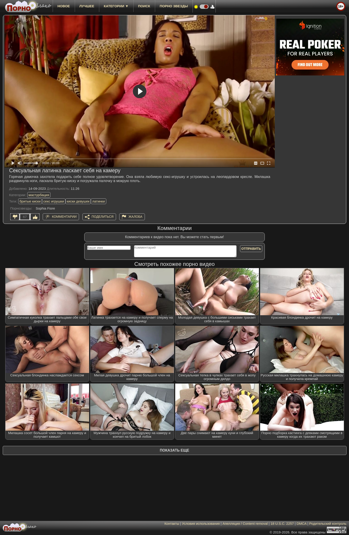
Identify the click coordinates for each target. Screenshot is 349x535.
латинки (98, 201)
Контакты (171, 523)
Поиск (144, 6)
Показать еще (174, 450)
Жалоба (135, 216)
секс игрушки (53, 201)
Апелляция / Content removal (245, 523)
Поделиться (103, 216)
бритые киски (30, 201)
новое (63, 6)
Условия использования (201, 523)
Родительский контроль (328, 523)
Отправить (251, 248)
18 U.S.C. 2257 (282, 523)
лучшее (86, 6)
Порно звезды (174, 6)
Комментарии (64, 216)
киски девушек (78, 201)
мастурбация (39, 195)
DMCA (301, 523)
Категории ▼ (116, 6)
